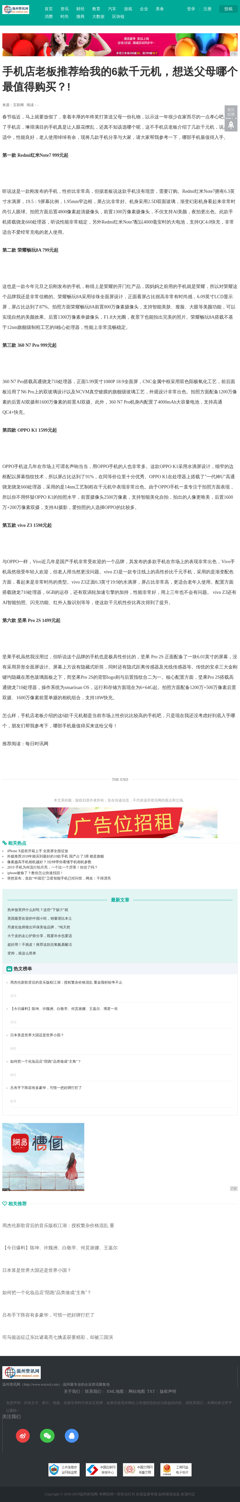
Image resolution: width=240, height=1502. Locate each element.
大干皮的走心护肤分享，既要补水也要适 (39, 936)
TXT (151, 1391)
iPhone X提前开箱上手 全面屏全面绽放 (37, 851)
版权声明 (168, 1391)
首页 (49, 9)
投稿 (228, 9)
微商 (80, 16)
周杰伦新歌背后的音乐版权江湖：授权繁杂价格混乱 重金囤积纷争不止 (66, 982)
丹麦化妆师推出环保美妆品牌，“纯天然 (38, 927)
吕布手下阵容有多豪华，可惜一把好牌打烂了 (46, 1088)
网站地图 (137, 1391)
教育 (96, 9)
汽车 (112, 9)
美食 (160, 9)
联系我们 (93, 1391)
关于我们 (72, 1391)
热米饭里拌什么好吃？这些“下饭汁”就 (37, 910)
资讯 (64, 9)
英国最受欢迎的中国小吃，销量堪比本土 (39, 918)
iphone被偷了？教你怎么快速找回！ (35, 873)
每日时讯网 (36, 743)
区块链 (118, 16)
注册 (207, 9)
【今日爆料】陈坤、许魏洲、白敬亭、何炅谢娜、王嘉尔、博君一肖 (64, 1009)
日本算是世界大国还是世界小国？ (37, 1035)
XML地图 (115, 1391)
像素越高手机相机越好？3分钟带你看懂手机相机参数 (49, 862)
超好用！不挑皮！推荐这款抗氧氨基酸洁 (39, 945)
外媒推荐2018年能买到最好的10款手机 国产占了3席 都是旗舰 (55, 856)
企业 (144, 9)
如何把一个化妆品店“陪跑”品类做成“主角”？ (45, 1061)
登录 (191, 9)
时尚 (64, 16)
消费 (49, 16)
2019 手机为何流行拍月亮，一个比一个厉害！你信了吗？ (52, 867)
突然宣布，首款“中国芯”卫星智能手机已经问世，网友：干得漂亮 (59, 878)
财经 (80, 9)
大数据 (98, 16)
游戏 (128, 9)
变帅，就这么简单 (21, 953)
